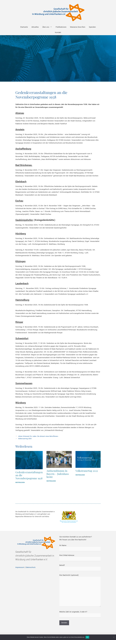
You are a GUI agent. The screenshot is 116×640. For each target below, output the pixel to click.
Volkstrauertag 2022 (86, 470)
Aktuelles (35, 27)
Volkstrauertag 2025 (25, 439)
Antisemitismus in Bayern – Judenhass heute (57, 473)
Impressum (19, 567)
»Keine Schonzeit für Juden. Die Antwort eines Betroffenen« (38, 436)
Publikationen (61, 27)
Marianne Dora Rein (77, 27)
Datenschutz (31, 567)
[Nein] (114, 637)
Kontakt (58, 32)
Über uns (48, 27)
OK (87, 637)
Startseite (24, 27)
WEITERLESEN (20, 482)
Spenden (92, 27)
